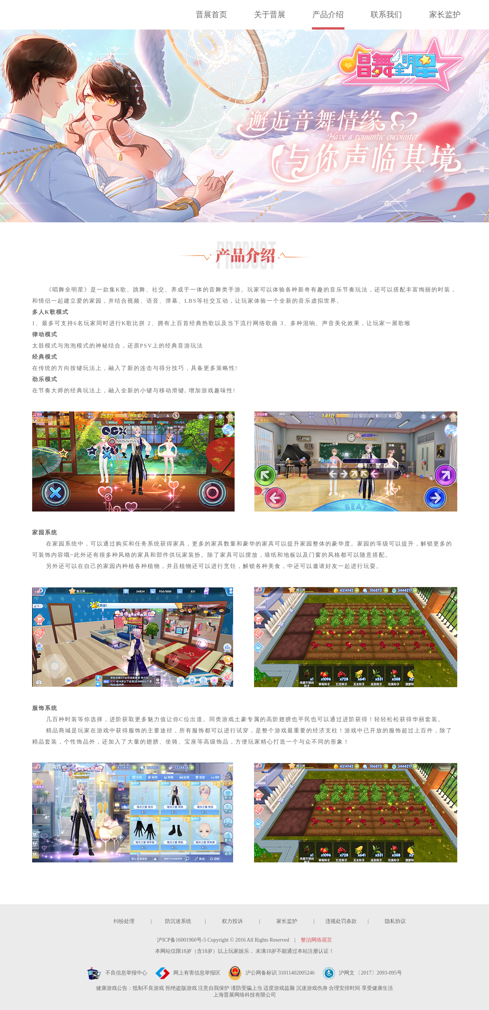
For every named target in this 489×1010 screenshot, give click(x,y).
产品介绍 (328, 14)
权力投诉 (232, 921)
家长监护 (445, 14)
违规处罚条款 (341, 921)
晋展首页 (211, 14)
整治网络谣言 (316, 940)
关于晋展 (269, 14)
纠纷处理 (124, 921)
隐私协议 (395, 921)
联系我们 (386, 14)
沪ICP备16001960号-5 (181, 940)
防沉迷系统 (178, 921)
